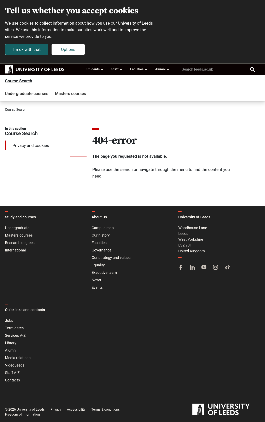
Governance (101, 250)
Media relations (17, 358)
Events (97, 287)
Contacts (12, 380)
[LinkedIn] (192, 267)
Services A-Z (15, 335)
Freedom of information (22, 414)
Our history (101, 235)
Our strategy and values (111, 257)
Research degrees (20, 242)
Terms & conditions (105, 409)
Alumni (162, 69)
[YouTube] (204, 267)
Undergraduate (17, 228)
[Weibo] (227, 267)
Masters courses (70, 93)
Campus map (103, 228)
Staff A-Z (12, 372)
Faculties (139, 69)
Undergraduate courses (26, 93)
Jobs (9, 320)
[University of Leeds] (226, 409)
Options (68, 49)
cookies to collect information (46, 23)
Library (10, 343)
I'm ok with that (27, 49)
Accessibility (76, 409)
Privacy (56, 409)
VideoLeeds (14, 365)
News (96, 280)
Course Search (18, 81)
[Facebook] (180, 267)
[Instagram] (215, 267)
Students (95, 69)
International (15, 250)
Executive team (104, 272)
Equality (98, 265)
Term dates (14, 328)
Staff (117, 69)
